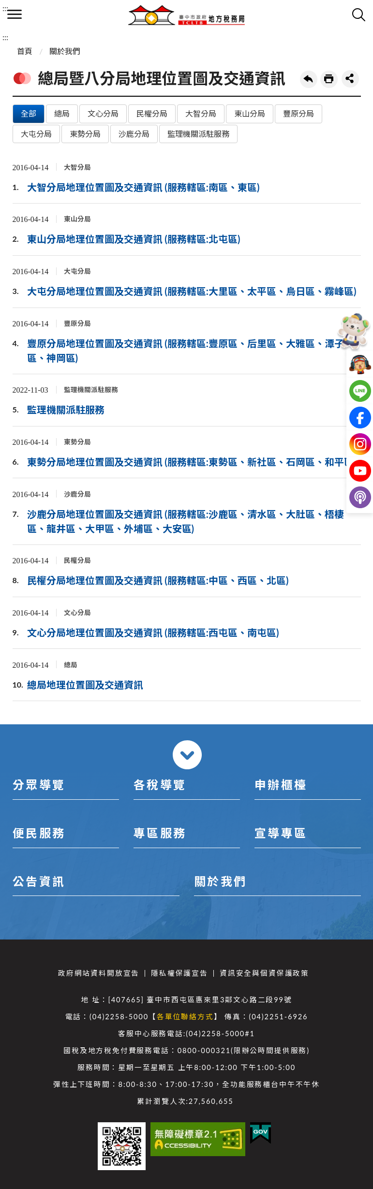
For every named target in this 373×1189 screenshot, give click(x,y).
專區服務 (160, 833)
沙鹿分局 (134, 133)
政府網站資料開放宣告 (98, 973)
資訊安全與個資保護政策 (264, 973)
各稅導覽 (160, 785)
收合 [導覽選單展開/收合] (187, 754)
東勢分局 (85, 133)
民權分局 (151, 113)
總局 (62, 113)
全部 (28, 113)
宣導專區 (281, 833)
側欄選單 (14, 14)
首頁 (24, 51)
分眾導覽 (39, 785)
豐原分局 (298, 113)
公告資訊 (39, 881)
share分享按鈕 (350, 79)
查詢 (358, 14)
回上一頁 (308, 79)
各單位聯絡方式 (185, 1017)
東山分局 (249, 113)
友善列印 (329, 79)
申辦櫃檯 (281, 785)
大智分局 (200, 113)
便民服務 (39, 833)
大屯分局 (36, 133)
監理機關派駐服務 (198, 133)
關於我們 (64, 51)
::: (5, 8)
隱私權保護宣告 (179, 973)
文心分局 (103, 113)
